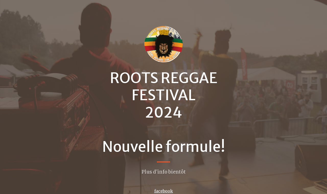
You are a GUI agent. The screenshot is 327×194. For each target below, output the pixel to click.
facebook (163, 190)
